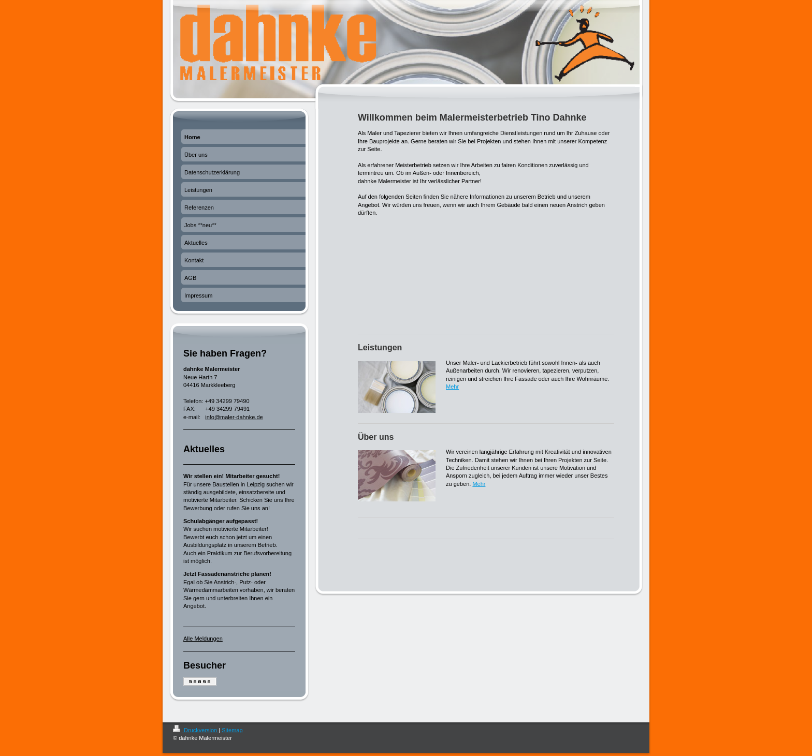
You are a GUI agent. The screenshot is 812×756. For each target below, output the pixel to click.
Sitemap (232, 730)
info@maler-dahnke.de (234, 417)
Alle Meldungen (203, 638)
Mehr (452, 386)
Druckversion (196, 730)
